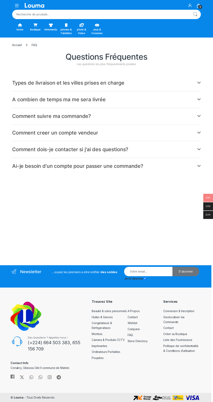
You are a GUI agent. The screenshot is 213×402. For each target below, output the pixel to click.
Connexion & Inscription (178, 311)
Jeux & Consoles (97, 29)
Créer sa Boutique (175, 334)
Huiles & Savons (102, 317)
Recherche (195, 14)
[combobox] (100, 14)
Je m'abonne (133, 278)
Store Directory (138, 341)
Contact (133, 317)
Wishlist (132, 323)
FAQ (130, 335)
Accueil (17, 45)
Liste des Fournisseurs (177, 340)
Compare (134, 329)
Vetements (50, 27)
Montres (97, 334)
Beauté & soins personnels (109, 311)
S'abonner (186, 271)
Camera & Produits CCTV (108, 340)
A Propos (134, 311)
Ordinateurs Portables (106, 352)
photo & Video (81, 29)
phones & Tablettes (66, 29)
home (19, 27)
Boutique (35, 27)
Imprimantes (99, 346)
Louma (19, 397)
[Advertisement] (57, 218)
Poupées (98, 358)
